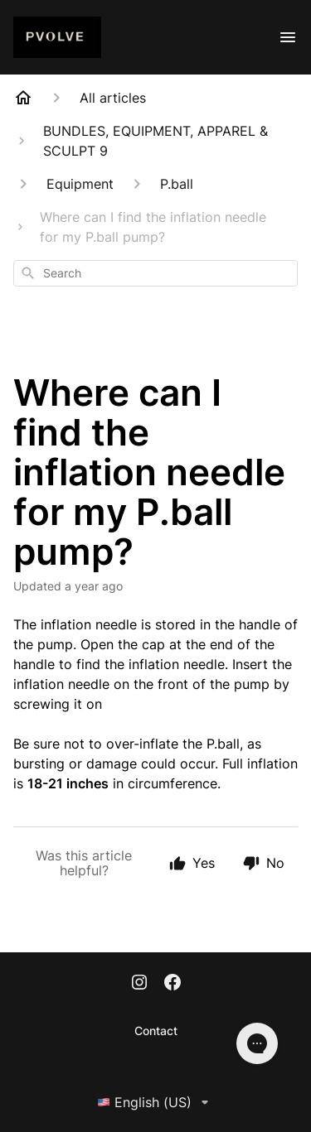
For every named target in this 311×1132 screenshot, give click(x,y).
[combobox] (155, 273)
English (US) (156, 1102)
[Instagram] (139, 983)
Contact (155, 1031)
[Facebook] (172, 983)
